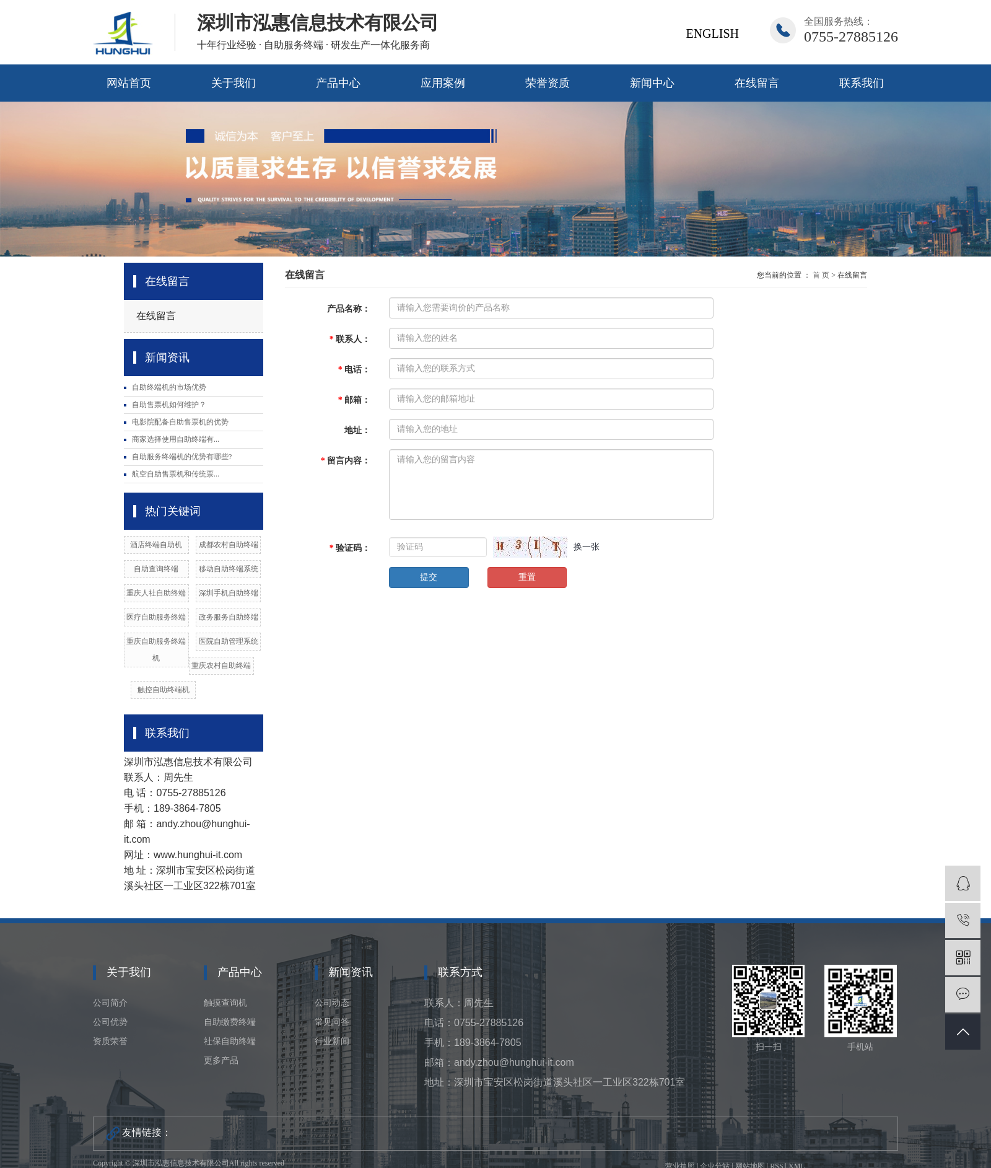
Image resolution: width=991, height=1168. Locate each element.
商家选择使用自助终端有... (175, 439)
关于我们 (233, 83)
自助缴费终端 (230, 1022)
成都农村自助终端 (228, 544)
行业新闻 (332, 1041)
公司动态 (332, 1003)
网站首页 (129, 83)
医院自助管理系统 (228, 641)
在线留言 (757, 83)
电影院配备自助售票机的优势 (180, 422)
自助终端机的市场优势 (169, 387)
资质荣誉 (110, 1041)
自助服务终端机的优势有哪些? (182, 456)
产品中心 (338, 83)
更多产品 (221, 1060)
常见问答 (332, 1022)
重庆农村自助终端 (221, 665)
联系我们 (861, 83)
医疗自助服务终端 (156, 617)
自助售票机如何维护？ (169, 404)
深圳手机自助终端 (228, 593)
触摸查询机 (225, 1003)
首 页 (821, 275)
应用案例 (443, 83)
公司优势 (110, 1022)
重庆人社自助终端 (156, 593)
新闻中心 (652, 83)
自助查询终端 (156, 568)
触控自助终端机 (164, 689)
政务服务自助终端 (228, 617)
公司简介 (110, 1003)
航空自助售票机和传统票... (175, 474)
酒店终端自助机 (156, 544)
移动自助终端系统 (228, 568)
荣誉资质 (547, 83)
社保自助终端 (230, 1041)
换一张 (587, 546)
